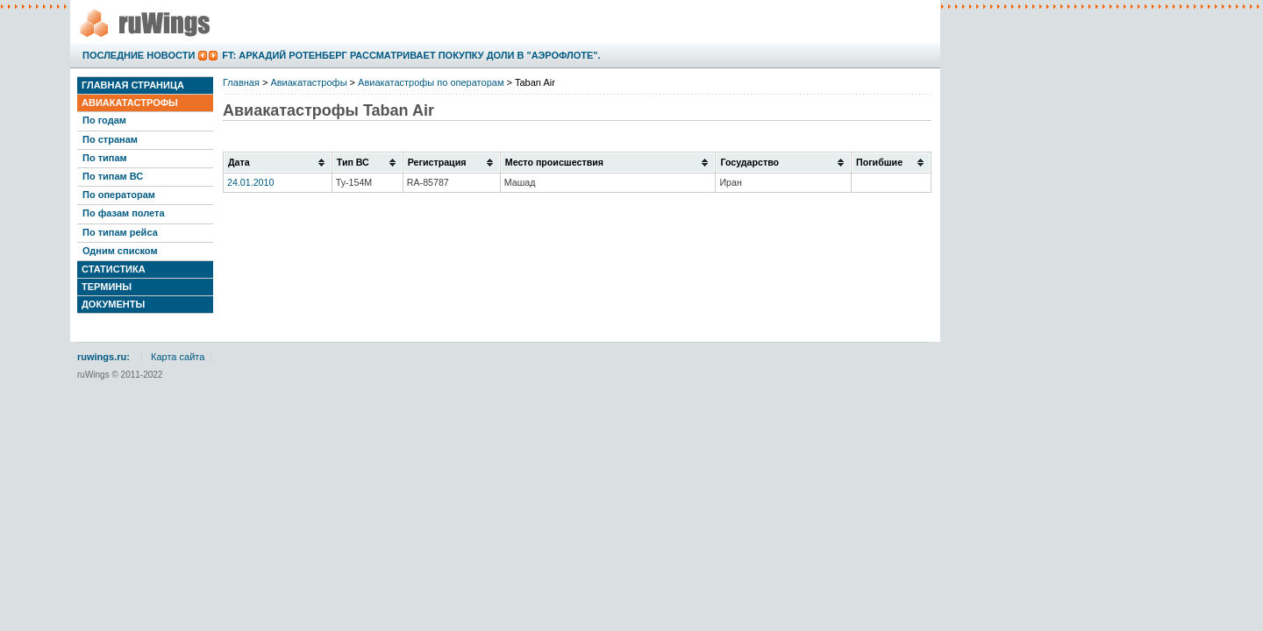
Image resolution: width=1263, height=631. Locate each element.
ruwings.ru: (103, 356)
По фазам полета (123, 213)
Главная (241, 82)
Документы (113, 304)
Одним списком (120, 250)
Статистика (114, 269)
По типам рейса (120, 232)
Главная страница (133, 85)
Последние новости (138, 55)
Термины (107, 286)
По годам (104, 120)
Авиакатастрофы (130, 102)
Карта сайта (177, 356)
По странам (110, 139)
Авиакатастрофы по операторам (430, 82)
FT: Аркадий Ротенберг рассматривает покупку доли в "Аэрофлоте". (411, 55)
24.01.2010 (250, 182)
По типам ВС (112, 176)
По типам (104, 157)
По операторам (118, 194)
